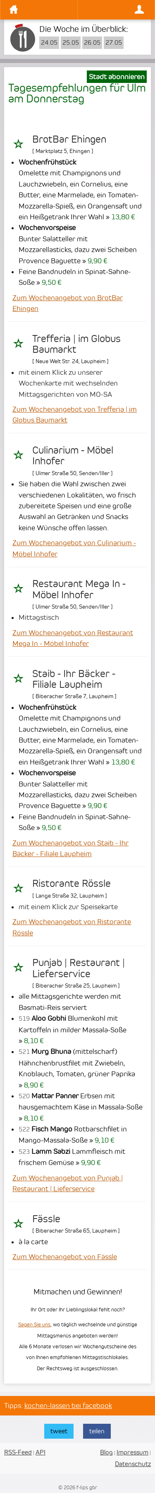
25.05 (70, 42)
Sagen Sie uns (34, 1324)
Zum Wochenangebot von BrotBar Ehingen (67, 303)
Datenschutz (133, 1463)
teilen (97, 1431)
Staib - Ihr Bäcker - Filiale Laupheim (73, 679)
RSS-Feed (18, 1452)
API (40, 1452)
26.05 (92, 42)
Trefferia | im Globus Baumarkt (76, 344)
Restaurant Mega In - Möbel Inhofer (79, 589)
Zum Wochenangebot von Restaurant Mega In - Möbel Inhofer (72, 638)
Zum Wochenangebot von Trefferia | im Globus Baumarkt (74, 414)
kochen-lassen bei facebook (68, 1405)
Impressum (132, 1452)
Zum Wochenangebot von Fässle (64, 1257)
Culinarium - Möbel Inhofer (72, 455)
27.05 (113, 42)
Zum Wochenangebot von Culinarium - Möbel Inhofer (74, 548)
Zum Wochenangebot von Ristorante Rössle (71, 927)
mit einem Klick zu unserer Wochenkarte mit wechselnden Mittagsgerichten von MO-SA (68, 383)
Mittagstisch (39, 617)
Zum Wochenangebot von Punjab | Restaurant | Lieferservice (67, 1183)
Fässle (46, 1219)
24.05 (49, 42)
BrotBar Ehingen (69, 139)
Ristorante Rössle (71, 883)
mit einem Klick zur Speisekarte (68, 907)
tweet (58, 1431)
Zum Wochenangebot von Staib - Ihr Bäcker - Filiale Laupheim (70, 848)
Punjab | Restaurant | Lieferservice (78, 968)
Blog (106, 1452)
